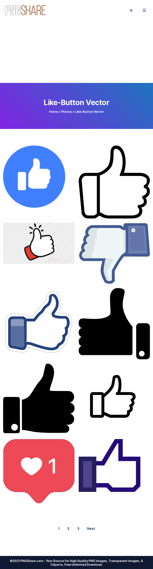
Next (91, 529)
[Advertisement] (76, 52)
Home (53, 111)
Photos (66, 111)
